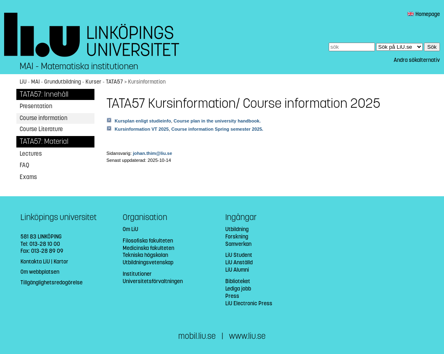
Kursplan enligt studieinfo (142, 120)
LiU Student (238, 255)
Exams (28, 177)
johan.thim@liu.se (152, 153)
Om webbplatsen (39, 271)
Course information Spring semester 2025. (217, 129)
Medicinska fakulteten (148, 248)
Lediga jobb (238, 288)
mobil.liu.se (197, 336)
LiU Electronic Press (248, 303)
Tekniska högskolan (145, 255)
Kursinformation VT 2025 (141, 129)
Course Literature (41, 129)
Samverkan (238, 244)
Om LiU (130, 229)
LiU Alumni (237, 269)
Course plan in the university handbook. (216, 120)
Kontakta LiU (35, 261)
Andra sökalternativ (417, 60)
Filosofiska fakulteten (148, 240)
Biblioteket (237, 281)
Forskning (236, 236)
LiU (23, 81)
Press (232, 296)
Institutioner (137, 273)
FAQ (24, 165)
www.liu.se (247, 336)
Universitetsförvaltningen (153, 281)
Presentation (36, 106)
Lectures (31, 153)
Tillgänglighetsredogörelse (51, 282)
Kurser (93, 81)
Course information (43, 118)
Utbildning (237, 229)
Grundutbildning (62, 81)
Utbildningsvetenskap (148, 262)
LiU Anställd (239, 262)
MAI (35, 81)
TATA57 (114, 81)
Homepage (423, 14)
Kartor (61, 261)
